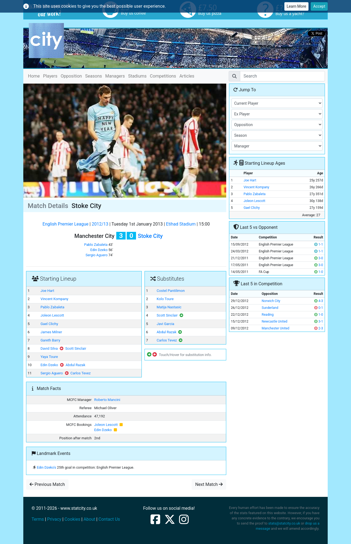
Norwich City (271, 301)
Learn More (296, 6)
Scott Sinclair (75, 348)
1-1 (318, 244)
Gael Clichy (49, 324)
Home (34, 76)
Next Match (209, 484)
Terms (38, 519)
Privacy (54, 519)
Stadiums (137, 76)
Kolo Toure (165, 299)
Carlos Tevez (80, 373)
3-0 (318, 258)
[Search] (282, 76)
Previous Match (47, 484)
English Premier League (65, 224)
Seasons (93, 76)
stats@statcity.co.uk (284, 523)
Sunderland (270, 308)
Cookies (72, 519)
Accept (319, 6)
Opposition (71, 76)
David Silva (49, 348)
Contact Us (109, 519)
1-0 (318, 272)
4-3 (318, 301)
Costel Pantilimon (171, 291)
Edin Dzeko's (46, 467)
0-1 (318, 308)
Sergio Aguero (96, 255)
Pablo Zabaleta (96, 245)
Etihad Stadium (181, 224)
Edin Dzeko (98, 250)
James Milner (51, 332)
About (89, 519)
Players (50, 76)
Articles (186, 76)
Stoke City (150, 236)
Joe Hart (47, 291)
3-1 (318, 321)
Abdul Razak (75, 365)
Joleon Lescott (52, 315)
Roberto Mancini (107, 400)
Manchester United (275, 328)
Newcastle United (274, 321)
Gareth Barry (50, 340)
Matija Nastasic (169, 307)
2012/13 (100, 224)
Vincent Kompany (54, 299)
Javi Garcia (165, 324)
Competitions (163, 76)
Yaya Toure (49, 357)
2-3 (318, 328)
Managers (115, 76)
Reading (267, 315)
